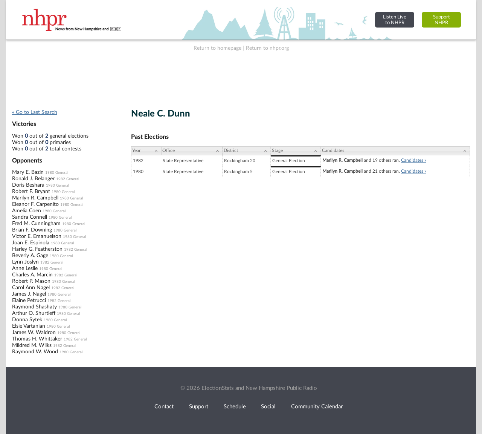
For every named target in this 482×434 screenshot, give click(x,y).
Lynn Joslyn (25, 262)
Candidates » (413, 160)
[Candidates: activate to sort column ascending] (395, 150)
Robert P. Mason (31, 281)
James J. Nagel (29, 294)
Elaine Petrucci (29, 300)
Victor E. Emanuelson (36, 236)
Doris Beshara (28, 185)
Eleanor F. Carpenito (35, 204)
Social (268, 406)
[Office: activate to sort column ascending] (192, 150)
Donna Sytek (27, 319)
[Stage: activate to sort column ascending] (296, 150)
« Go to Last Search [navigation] (34, 112)
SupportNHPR (441, 20)
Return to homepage (217, 48)
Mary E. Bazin (28, 172)
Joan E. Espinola (30, 242)
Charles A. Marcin (32, 275)
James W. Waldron (34, 332)
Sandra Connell (29, 217)
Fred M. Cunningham (36, 223)
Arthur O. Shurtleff (33, 313)
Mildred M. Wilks (32, 345)
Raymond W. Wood (35, 351)
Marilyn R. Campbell (35, 198)
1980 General (56, 173)
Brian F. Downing (32, 230)
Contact (164, 406)
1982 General (67, 179)
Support (198, 406)
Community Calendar (317, 406)
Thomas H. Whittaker (37, 339)
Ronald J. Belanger (33, 178)
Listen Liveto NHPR (394, 20)
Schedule (235, 406)
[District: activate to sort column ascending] (247, 150)
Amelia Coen (26, 210)
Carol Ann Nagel (31, 287)
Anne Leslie (25, 268)
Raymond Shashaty (34, 307)
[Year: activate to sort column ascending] (146, 150)
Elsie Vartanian (28, 326)
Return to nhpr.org (267, 48)
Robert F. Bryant (31, 191)
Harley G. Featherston (37, 249)
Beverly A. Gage (30, 255)
